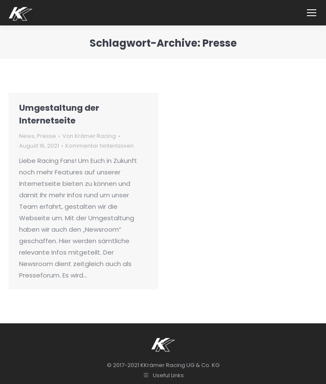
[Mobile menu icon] (312, 13)
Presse (46, 136)
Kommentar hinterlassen (99, 146)
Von (89, 136)
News (26, 136)
